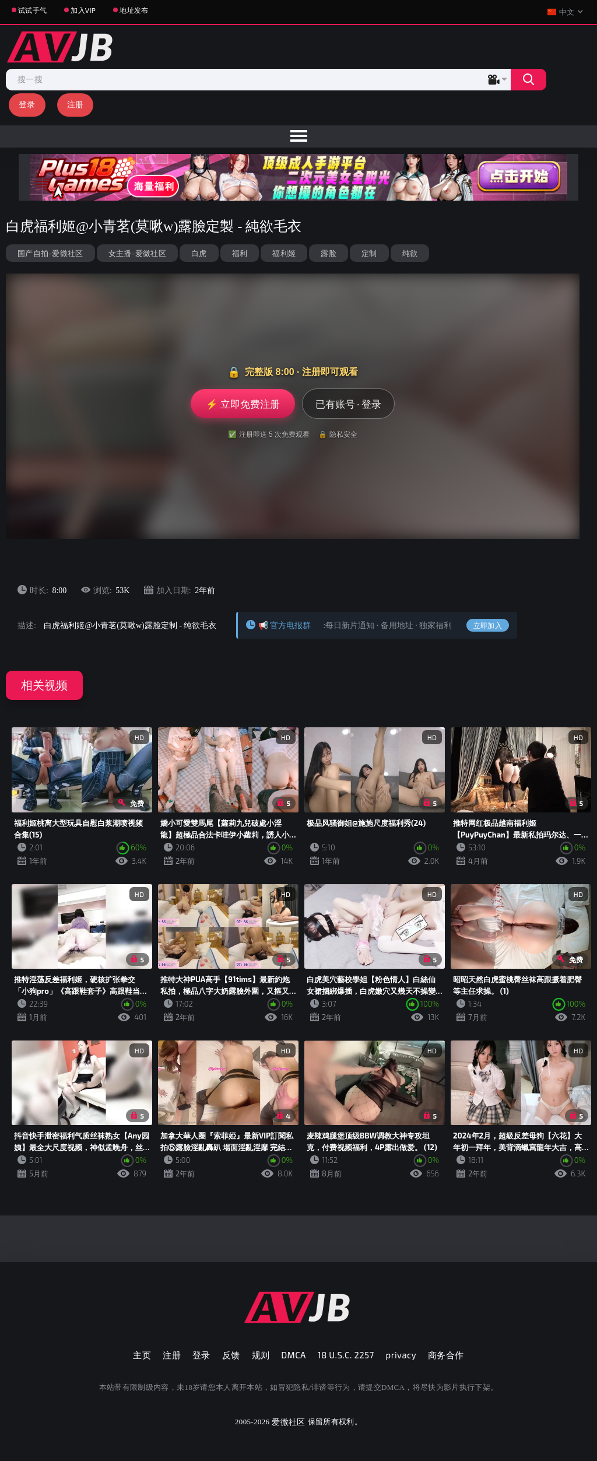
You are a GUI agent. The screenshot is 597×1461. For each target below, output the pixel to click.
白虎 (199, 253)
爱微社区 (288, 1422)
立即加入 (487, 625)
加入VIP (83, 10)
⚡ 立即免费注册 (243, 403)
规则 (261, 1355)
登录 (27, 104)
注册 (75, 104)
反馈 (231, 1355)
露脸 (328, 253)
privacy (401, 1355)
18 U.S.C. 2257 (346, 1355)
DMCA (293, 1355)
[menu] (298, 136)
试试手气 (32, 10)
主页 (142, 1355)
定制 (369, 253)
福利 (240, 253)
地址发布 (134, 10)
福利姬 (284, 253)
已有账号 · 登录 (348, 403)
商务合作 (446, 1355)
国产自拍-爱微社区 (50, 253)
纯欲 (410, 253)
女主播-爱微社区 (137, 253)
